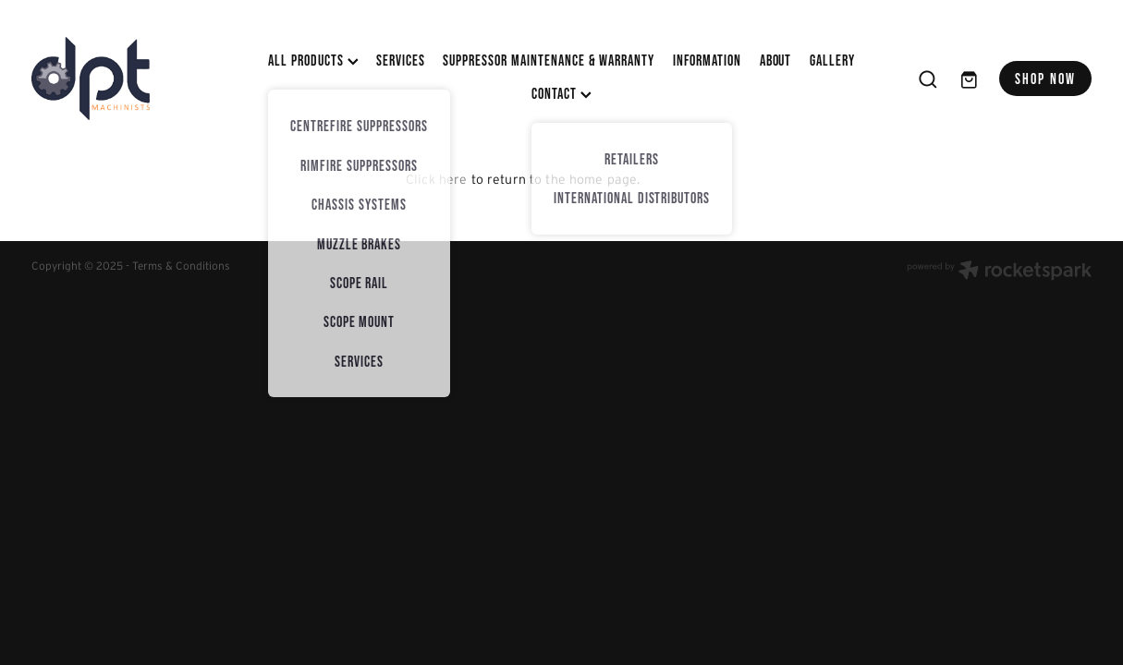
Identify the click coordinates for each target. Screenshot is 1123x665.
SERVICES (400, 60)
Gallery (832, 60)
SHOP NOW (1046, 78)
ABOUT (776, 60)
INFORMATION (707, 60)
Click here (436, 179)
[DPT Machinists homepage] (137, 78)
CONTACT (561, 93)
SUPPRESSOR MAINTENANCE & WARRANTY (548, 60)
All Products (313, 60)
